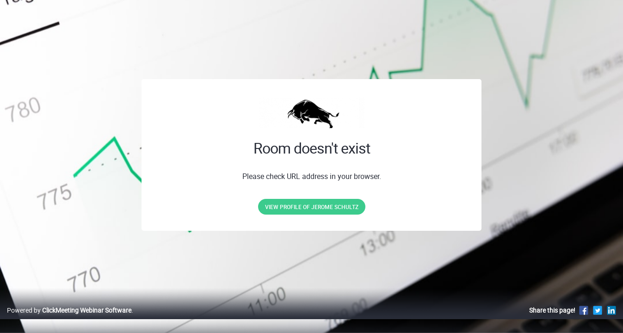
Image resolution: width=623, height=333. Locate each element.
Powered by (69, 319)
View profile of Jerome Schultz (311, 206)
